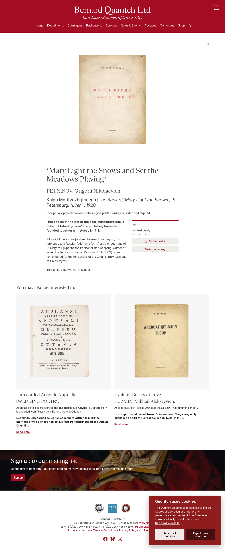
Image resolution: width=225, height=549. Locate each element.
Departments (55, 25)
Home (39, 25)
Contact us (167, 25)
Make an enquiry (155, 249)
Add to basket (157, 241)
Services (111, 25)
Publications (94, 25)
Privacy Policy (127, 530)
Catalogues (75, 25)
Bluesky (112, 539)
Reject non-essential (200, 535)
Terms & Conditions (104, 530)
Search (182, 25)
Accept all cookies (169, 535)
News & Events (131, 25)
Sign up (18, 477)
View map (145, 522)
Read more (23, 431)
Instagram (120, 539)
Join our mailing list (78, 530)
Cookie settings (148, 530)
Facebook (105, 539)
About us (150, 25)
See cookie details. (167, 522)
